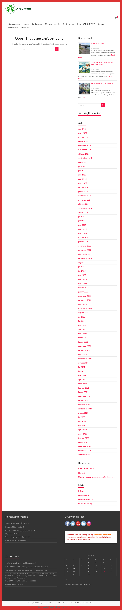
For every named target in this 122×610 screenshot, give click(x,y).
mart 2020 (82, 434)
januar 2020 (83, 442)
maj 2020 (82, 425)
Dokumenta (13, 27)
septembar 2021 (85, 358)
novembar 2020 (84, 400)
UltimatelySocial (77, 607)
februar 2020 (83, 438)
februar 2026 (83, 137)
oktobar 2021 (83, 354)
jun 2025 (82, 170)
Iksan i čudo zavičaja (97, 43)
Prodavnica (25, 27)
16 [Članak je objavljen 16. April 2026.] (89, 568)
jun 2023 (82, 271)
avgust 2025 (83, 162)
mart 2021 (82, 383)
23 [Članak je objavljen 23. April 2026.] (89, 571)
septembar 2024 (85, 208)
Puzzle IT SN (86, 584)
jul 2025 (81, 166)
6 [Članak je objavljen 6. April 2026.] (66, 565)
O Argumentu (14, 24)
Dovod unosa (83, 495)
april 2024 (82, 229)
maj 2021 (82, 375)
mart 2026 (82, 133)
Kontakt (101, 24)
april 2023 (82, 279)
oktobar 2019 (83, 455)
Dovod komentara (85, 499)
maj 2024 (82, 225)
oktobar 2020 (83, 404)
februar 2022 (83, 338)
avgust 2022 (83, 312)
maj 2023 (82, 275)
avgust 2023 (83, 262)
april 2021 (82, 379)
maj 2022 (82, 325)
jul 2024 (81, 216)
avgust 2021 (83, 363)
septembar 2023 (85, 258)
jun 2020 (82, 421)
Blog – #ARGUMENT (86, 24)
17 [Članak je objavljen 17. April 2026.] (96, 568)
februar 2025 (83, 187)
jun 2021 (82, 371)
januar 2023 (83, 292)
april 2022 (82, 329)
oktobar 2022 (83, 304)
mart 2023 (82, 283)
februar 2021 (83, 388)
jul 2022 (81, 317)
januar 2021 (83, 392)
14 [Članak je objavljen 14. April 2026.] (74, 568)
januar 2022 (83, 342)
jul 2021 (81, 367)
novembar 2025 (84, 150)
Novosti (26, 24)
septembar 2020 (85, 409)
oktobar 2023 (83, 254)
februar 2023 (83, 287)
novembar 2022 (84, 300)
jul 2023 (81, 266)
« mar (67, 579)
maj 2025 (82, 175)
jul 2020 (81, 417)
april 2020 (82, 429)
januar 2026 (83, 141)
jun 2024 (82, 221)
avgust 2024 (83, 212)
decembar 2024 (84, 195)
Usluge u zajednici (52, 24)
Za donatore (37, 24)
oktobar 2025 (83, 154)
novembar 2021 (84, 350)
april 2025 (82, 179)
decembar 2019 (84, 446)
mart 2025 (82, 183)
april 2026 (82, 129)
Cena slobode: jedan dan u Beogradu (102, 83)
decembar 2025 (84, 145)
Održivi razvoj (68, 24)
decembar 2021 (84, 346)
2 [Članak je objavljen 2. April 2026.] (88, 562)
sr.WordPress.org (85, 503)
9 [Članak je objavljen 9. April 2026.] (88, 565)
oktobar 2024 (83, 204)
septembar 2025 (85, 158)
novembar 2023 (84, 250)
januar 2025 (83, 191)
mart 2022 (82, 333)
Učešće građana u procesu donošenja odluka (96, 477)
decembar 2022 (84, 296)
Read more (86, 97)
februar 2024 (83, 237)
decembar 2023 (84, 246)
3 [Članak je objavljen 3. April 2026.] (95, 562)
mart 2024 (82, 233)
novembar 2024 (84, 200)
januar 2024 (83, 241)
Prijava (81, 491)
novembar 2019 (84, 450)
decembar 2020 (84, 396)
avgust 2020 (83, 413)
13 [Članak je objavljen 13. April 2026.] (67, 568)
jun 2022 (82, 321)
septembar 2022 (85, 308)
